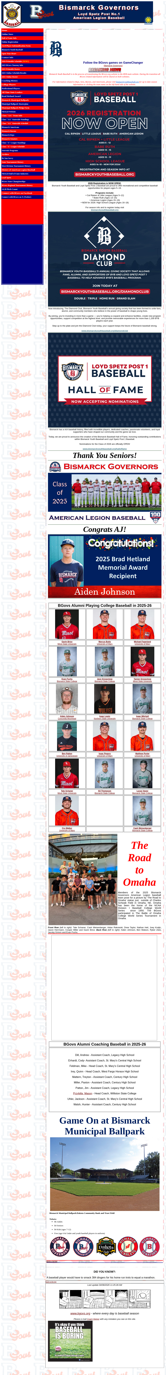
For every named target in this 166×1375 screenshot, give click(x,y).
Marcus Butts (105, 642)
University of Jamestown (66, 756)
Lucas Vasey (142, 791)
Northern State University (105, 718)
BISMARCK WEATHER (22, 211)
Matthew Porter (142, 753)
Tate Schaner (67, 791)
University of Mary (105, 644)
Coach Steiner (93, 1319)
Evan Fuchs (67, 679)
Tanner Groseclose (142, 679)
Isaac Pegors (105, 753)
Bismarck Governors (113, 66)
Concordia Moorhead (67, 718)
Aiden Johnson (67, 716)
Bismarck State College (67, 681)
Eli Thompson (104, 791)
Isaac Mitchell (142, 716)
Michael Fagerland (142, 642)
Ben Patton (67, 753)
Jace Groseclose (104, 679)
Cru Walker (67, 828)
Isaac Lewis (104, 716)
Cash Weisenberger (142, 828)
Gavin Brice (67, 642)
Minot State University (67, 644)
